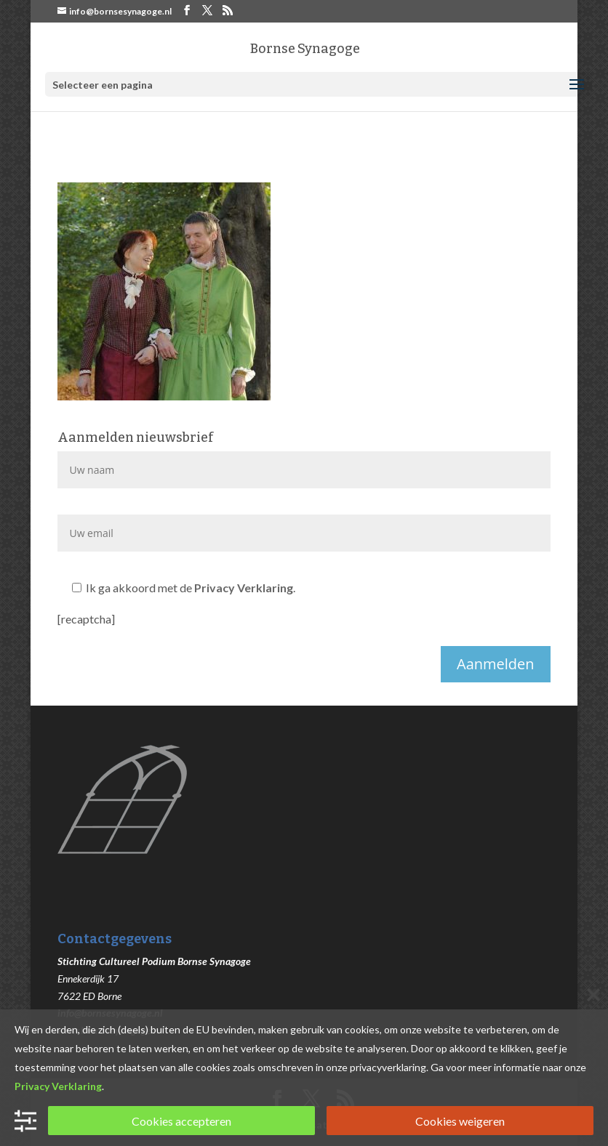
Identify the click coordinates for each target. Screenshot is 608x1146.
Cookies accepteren (181, 1121)
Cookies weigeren (460, 1121)
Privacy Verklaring (243, 587)
